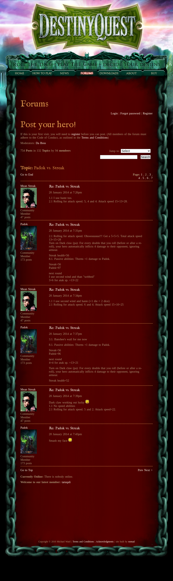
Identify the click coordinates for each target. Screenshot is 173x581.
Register (148, 113)
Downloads (109, 73)
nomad (131, 541)
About (131, 73)
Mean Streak (28, 186)
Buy (154, 73)
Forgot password (130, 113)
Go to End (27, 174)
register (75, 134)
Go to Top (27, 470)
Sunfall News (64, 73)
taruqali (66, 482)
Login (114, 113)
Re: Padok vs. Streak (64, 186)
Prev (140, 470)
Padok (24, 224)
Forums (86, 73)
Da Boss (41, 143)
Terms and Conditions (94, 137)
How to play (42, 73)
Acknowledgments (104, 541)
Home (19, 73)
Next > (148, 470)
